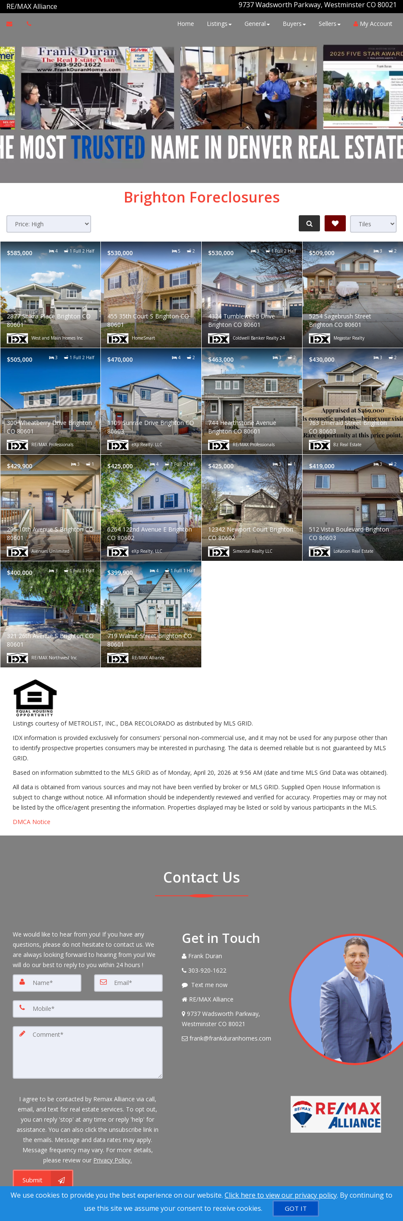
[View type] (373, 220)
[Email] (128, 979)
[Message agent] (229, 981)
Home (183, 20)
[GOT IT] (295, 1208)
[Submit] (43, 1174)
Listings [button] (217, 20)
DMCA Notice (31, 818)
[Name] (47, 979)
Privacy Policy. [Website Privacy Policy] (112, 1154)
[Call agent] (58, 4)
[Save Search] (335, 220)
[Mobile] (88, 1004)
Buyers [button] (292, 20)
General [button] (255, 20)
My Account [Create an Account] (370, 20)
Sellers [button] (328, 20)
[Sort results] (48, 220)
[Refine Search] (308, 220)
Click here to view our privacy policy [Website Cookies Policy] (281, 1195)
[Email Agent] (13, 20)
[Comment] (88, 1047)
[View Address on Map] (229, 1015)
